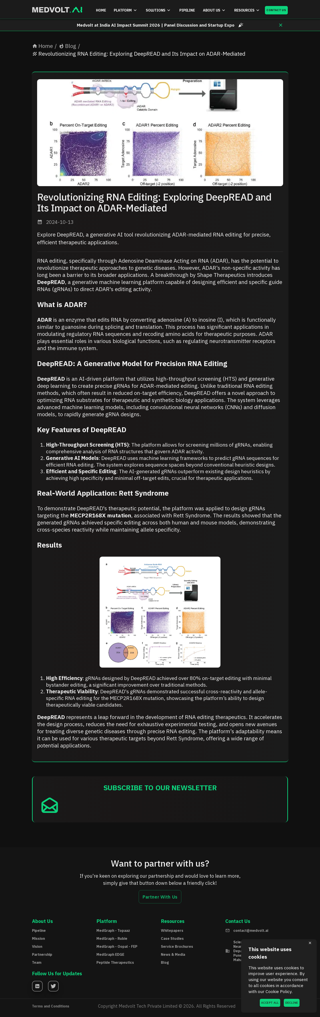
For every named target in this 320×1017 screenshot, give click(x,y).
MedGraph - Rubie (111, 938)
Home (42, 45)
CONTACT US (276, 10)
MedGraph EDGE (110, 954)
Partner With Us (160, 896)
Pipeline (39, 930)
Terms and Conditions (50, 1006)
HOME (101, 10)
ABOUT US (214, 10)
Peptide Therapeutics (115, 962)
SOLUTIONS (158, 10)
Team (36, 962)
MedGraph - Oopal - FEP (116, 946)
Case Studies (172, 938)
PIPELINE (187, 10)
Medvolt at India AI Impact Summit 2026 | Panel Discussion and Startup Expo (160, 25)
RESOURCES (247, 10)
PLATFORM (125, 10)
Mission (38, 938)
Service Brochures (177, 946)
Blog (67, 45)
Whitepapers (172, 930)
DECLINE (292, 1003)
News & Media (173, 954)
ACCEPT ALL (270, 1003)
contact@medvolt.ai (250, 930)
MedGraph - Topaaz (113, 930)
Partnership (42, 954)
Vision (37, 946)
